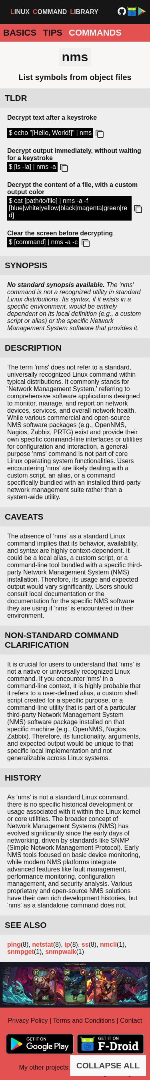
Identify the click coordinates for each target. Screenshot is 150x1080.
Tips (52, 33)
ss (85, 944)
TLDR (16, 97)
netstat (42, 944)
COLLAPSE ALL (108, 1065)
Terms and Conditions (84, 1020)
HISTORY (23, 777)
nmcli (108, 944)
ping (14, 944)
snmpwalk (60, 951)
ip (67, 944)
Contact (131, 1020)
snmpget (20, 951)
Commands (95, 33)
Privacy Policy (28, 1020)
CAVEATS (24, 516)
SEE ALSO (25, 924)
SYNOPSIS (26, 265)
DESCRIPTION (33, 347)
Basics (19, 33)
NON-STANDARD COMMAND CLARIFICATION (62, 639)
